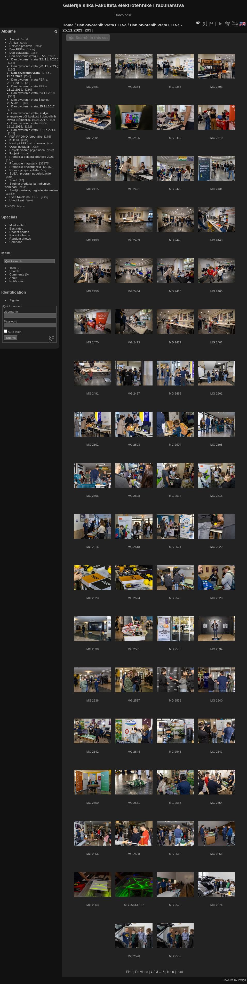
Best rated (16, 228)
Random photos (20, 238)
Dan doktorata (19, 52)
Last (180, 972)
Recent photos (19, 231)
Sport (13, 180)
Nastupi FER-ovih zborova (27, 143)
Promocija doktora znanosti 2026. (32, 156)
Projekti (15, 153)
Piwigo (242, 979)
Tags (13, 267)
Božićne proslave (21, 46)
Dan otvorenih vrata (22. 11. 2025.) (34, 59)
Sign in (14, 300)
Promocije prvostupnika (25, 166)
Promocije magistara (23, 163)
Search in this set (92, 37)
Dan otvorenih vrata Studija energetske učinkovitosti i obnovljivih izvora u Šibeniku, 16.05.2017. (31, 116)
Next (170, 972)
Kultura (14, 139)
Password (10, 321)
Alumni (14, 39)
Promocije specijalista (24, 170)
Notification (17, 281)
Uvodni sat (17, 200)
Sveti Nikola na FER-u (24, 197)
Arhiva (14, 42)
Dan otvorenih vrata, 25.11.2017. (33, 106)
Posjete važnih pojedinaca (27, 150)
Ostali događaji (20, 146)
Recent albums (20, 235)
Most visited (18, 225)
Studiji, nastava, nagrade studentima (34, 190)
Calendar (16, 241)
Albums (8, 31)
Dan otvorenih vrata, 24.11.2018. (33, 93)
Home (68, 25)
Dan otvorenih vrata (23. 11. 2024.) (34, 66)
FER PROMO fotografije (26, 136)
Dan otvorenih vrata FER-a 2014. (33, 129)
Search (14, 271)
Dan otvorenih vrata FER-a (28, 56)
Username (11, 311)
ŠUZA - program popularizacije (30, 173)
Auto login (12, 331)
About (14, 277)
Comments (17, 274)
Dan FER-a (17, 49)
